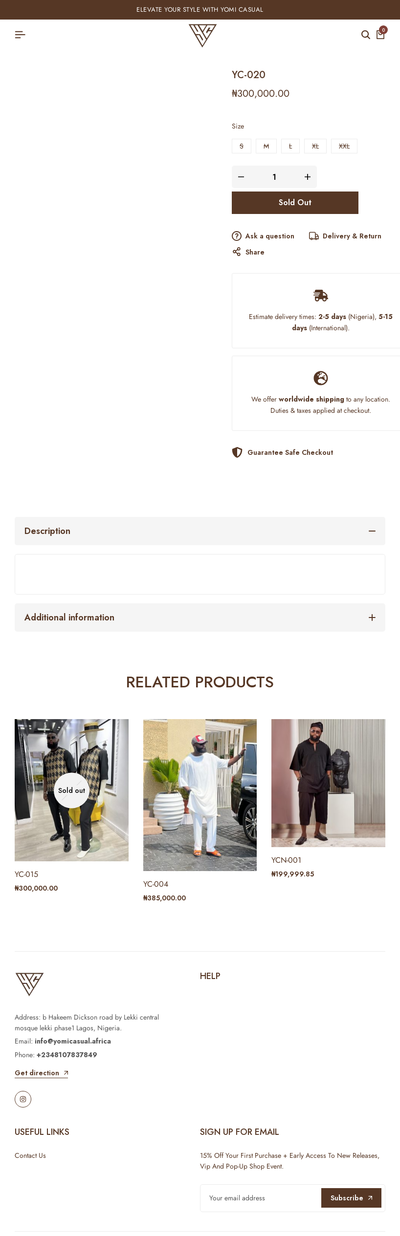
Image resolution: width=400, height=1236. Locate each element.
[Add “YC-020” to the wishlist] (373, 203)
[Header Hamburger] (20, 34)
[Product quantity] (274, 177)
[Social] (23, 1099)
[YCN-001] (328, 782)
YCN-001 (286, 860)
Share (248, 252)
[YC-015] (72, 789)
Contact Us (30, 1155)
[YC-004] (200, 794)
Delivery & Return (345, 236)
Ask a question (263, 236)
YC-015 (26, 874)
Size (238, 126)
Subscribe (351, 1198)
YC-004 (155, 884)
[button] (241, 146)
